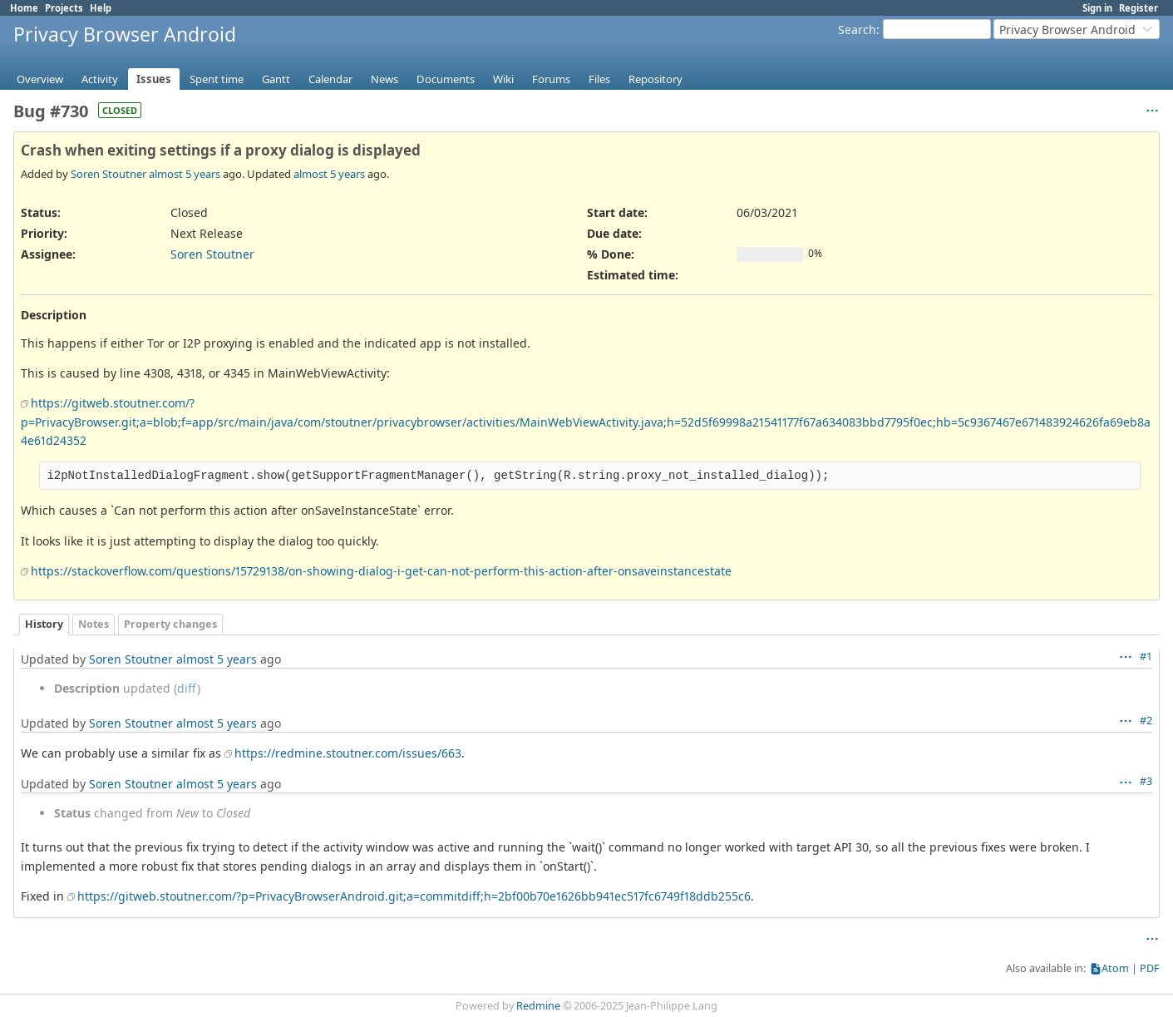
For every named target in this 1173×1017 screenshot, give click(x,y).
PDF (1150, 968)
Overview (40, 79)
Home (24, 8)
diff (187, 688)
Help (100, 8)
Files (599, 79)
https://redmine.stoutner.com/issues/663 (347, 753)
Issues (153, 79)
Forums (551, 79)
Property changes (170, 624)
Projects (64, 8)
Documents (445, 79)
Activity (99, 79)
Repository (655, 79)
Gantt (276, 79)
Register (1138, 8)
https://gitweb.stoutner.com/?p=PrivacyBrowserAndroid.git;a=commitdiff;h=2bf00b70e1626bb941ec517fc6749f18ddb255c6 (414, 896)
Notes (93, 624)
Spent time (217, 79)
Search (857, 29)
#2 (1146, 720)
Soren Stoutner (108, 173)
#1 (1146, 656)
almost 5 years (184, 173)
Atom (1115, 968)
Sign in (1097, 8)
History (44, 624)
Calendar (330, 79)
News (384, 79)
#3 (1146, 781)
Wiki (503, 79)
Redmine (538, 1006)
